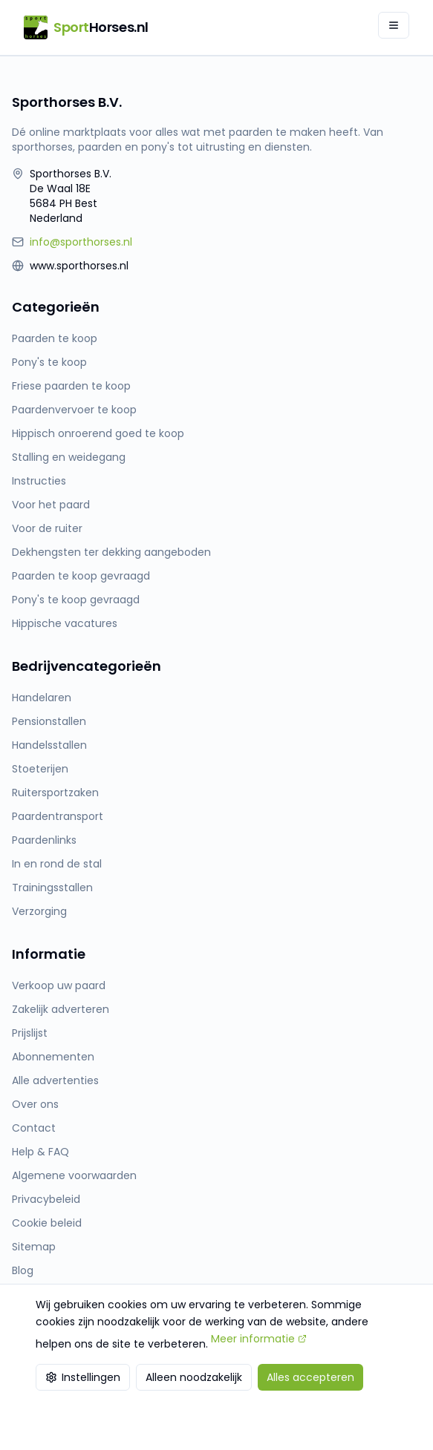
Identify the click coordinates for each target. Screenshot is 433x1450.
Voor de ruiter (47, 528)
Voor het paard (51, 504)
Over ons (35, 1104)
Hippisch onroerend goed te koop (98, 433)
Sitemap (34, 1246)
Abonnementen (53, 1056)
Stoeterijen (40, 768)
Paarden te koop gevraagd (81, 575)
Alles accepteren (310, 1377)
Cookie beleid (47, 1223)
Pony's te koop (49, 362)
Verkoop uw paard (58, 985)
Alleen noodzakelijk (194, 1377)
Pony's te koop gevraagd (76, 599)
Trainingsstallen (52, 887)
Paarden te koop (54, 338)
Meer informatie (259, 1338)
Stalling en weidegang (69, 457)
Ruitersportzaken (55, 792)
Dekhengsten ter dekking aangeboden (111, 552)
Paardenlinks (44, 840)
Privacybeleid (46, 1199)
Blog (22, 1270)
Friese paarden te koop (71, 385)
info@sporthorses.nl (81, 241)
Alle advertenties (55, 1080)
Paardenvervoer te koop (74, 409)
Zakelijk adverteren (60, 1009)
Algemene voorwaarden (74, 1175)
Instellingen (82, 1377)
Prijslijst (30, 1033)
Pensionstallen (49, 721)
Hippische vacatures (64, 623)
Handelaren (41, 697)
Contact (34, 1128)
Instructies (39, 480)
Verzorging (39, 911)
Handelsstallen (49, 745)
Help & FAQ (40, 1151)
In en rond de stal (57, 863)
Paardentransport (57, 816)
